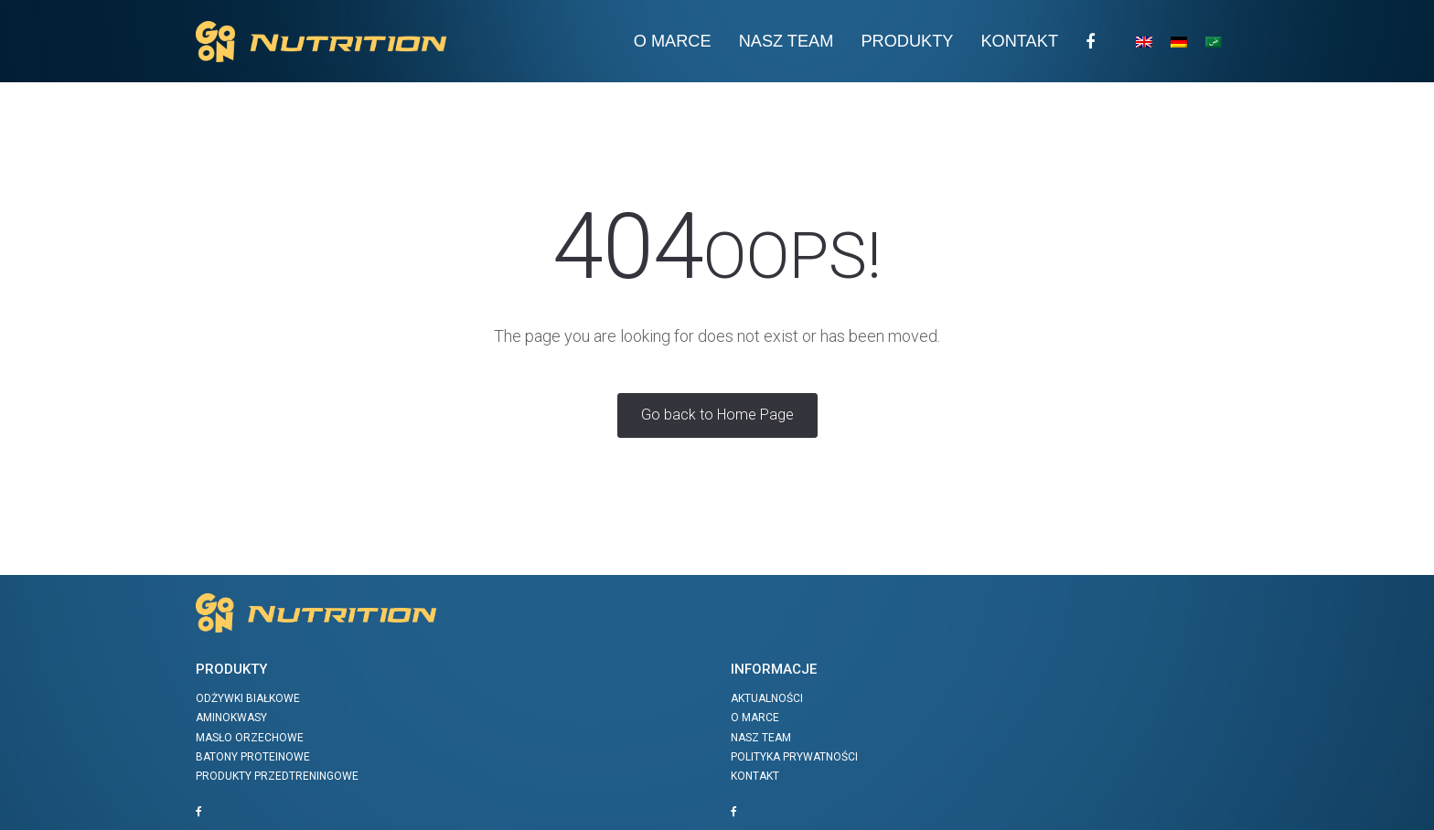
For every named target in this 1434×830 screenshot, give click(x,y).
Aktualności (767, 698)
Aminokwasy (231, 717)
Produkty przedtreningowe (277, 776)
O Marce (673, 41)
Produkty (907, 41)
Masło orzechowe (250, 737)
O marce (755, 717)
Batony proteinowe (253, 756)
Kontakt (1019, 41)
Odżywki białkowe (248, 698)
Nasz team (786, 41)
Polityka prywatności (794, 756)
